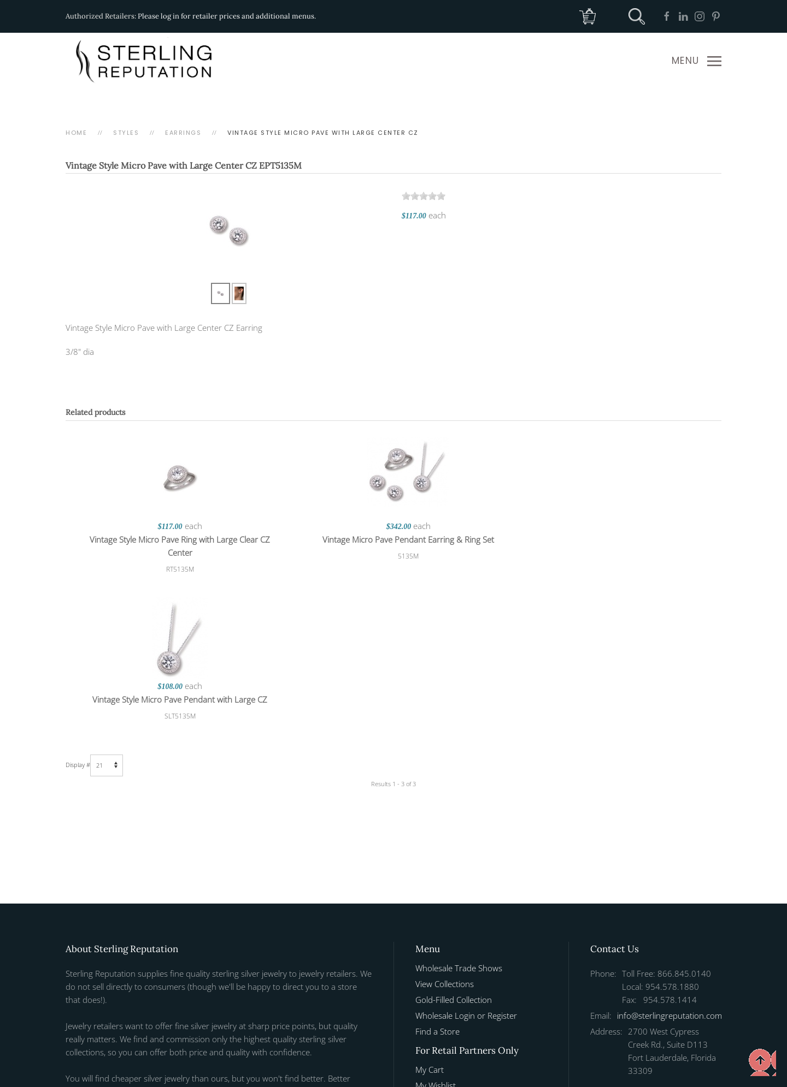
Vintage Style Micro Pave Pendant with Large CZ (612, 539)
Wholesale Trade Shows (458, 808)
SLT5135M (612, 556)
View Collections (444, 823)
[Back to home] (146, 61)
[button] (696, 61)
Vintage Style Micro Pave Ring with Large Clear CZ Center (175, 546)
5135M (393, 556)
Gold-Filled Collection (453, 839)
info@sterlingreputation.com (669, 855)
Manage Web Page (449, 957)
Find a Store (437, 871)
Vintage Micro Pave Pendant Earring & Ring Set (393, 539)
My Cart (429, 909)
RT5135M (175, 569)
